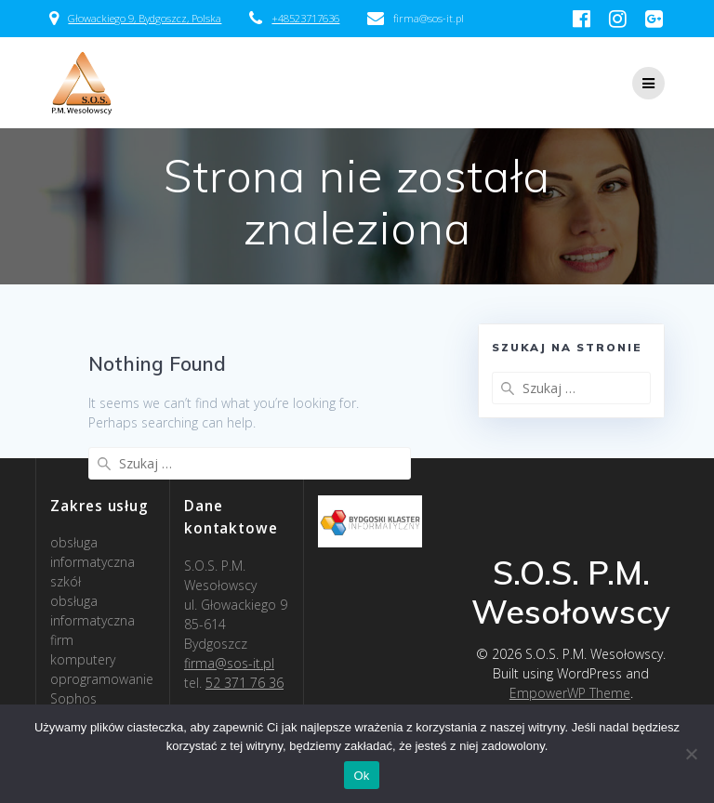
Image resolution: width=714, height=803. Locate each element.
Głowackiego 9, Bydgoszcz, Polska (144, 18)
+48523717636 (305, 18)
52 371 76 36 (244, 682)
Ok (361, 776)
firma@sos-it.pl (229, 663)
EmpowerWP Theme (569, 693)
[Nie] (690, 753)
